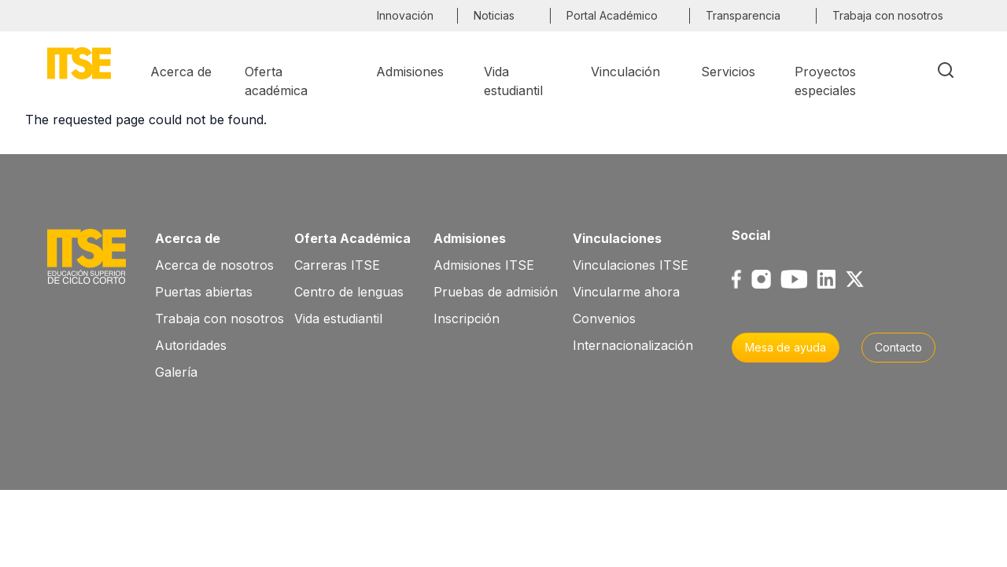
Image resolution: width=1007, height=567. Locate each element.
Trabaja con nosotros (219, 318)
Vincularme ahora (626, 292)
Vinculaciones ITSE (630, 265)
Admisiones (469, 238)
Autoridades (191, 345)
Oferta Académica (352, 238)
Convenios (604, 318)
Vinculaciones (617, 238)
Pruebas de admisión (495, 292)
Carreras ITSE (337, 265)
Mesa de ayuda (785, 347)
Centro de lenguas (349, 292)
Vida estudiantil (338, 318)
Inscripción (466, 318)
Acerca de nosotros (214, 265)
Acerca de (187, 238)
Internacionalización (633, 345)
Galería (176, 372)
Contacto (898, 347)
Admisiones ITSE (483, 265)
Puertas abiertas (204, 292)
